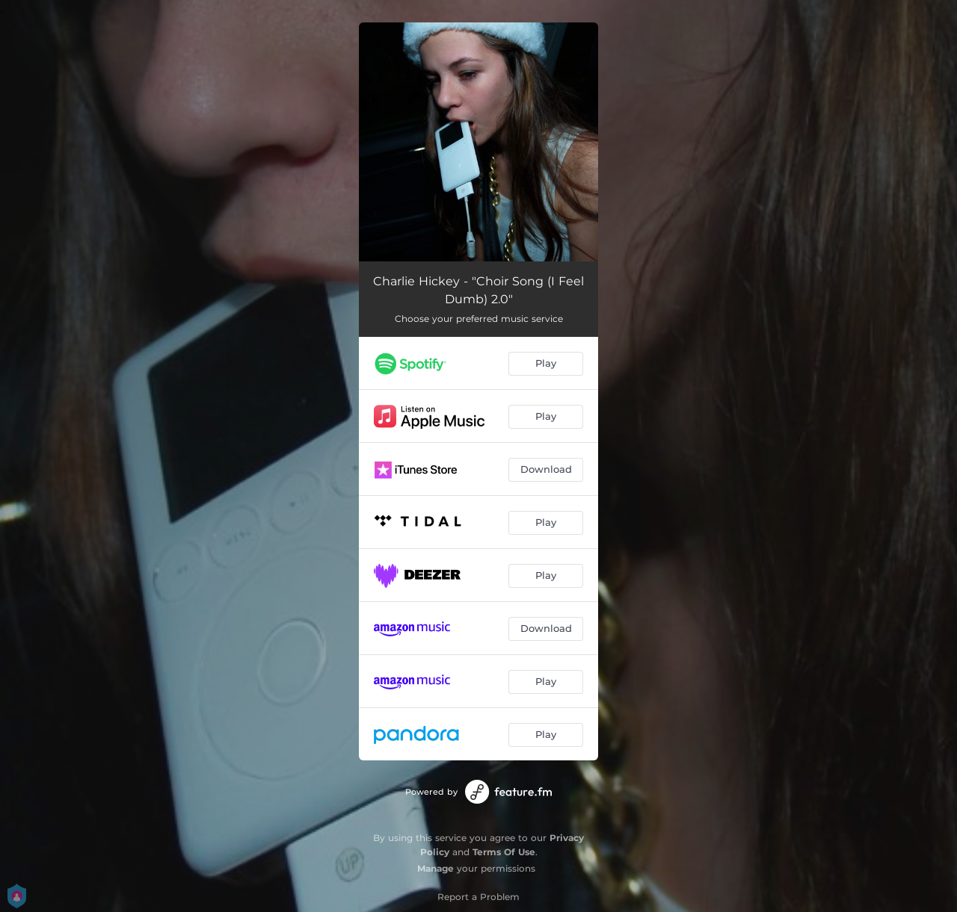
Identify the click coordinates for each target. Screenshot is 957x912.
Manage (435, 868)
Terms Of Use (504, 851)
